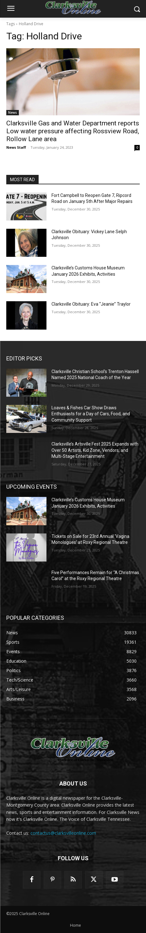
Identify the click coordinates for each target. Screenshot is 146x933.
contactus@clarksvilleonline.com (63, 833)
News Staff (16, 147)
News (12, 112)
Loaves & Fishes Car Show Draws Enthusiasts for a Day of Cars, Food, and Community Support (90, 414)
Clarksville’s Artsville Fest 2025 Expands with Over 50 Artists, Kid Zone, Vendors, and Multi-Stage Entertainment (94, 450)
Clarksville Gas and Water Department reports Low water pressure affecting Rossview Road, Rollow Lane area (72, 131)
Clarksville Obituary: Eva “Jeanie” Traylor (91, 304)
